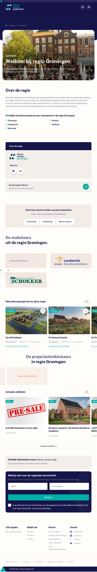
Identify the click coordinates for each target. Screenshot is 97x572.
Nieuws (30, 531)
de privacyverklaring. (41, 508)
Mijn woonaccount (13, 531)
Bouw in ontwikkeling (27, 376)
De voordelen (54, 531)
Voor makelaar (54, 543)
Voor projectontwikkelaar (57, 547)
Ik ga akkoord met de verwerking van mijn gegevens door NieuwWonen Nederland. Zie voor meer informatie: (50, 507)
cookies (71, 562)
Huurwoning (31, 222)
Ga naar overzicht (48, 446)
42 (87, 301)
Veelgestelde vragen (57, 535)
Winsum (54, 120)
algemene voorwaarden (55, 562)
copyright (38, 562)
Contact (30, 539)
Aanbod (30, 535)
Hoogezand (12, 124)
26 (87, 392)
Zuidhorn (54, 124)
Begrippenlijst (54, 539)
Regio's (13, 25)
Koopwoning (48, 222)
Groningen (11, 120)
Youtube (75, 543)
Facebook (76, 531)
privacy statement (12, 562)
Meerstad (11, 128)
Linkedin (75, 535)
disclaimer (26, 562)
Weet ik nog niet (65, 222)
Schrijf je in (48, 497)
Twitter (75, 539)
